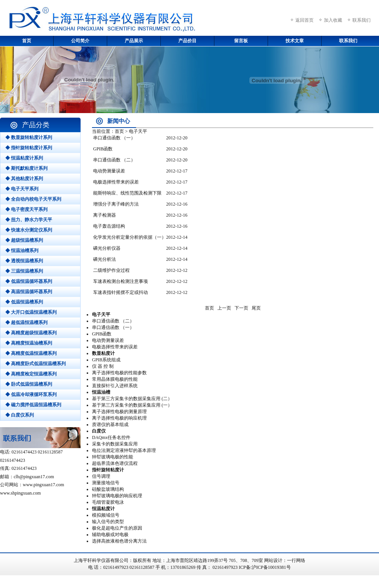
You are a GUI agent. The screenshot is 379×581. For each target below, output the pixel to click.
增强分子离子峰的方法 (116, 204)
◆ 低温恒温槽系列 (24, 302)
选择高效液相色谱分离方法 (119, 541)
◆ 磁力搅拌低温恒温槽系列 (33, 404)
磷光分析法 (104, 259)
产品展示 (134, 40)
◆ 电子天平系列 (21, 189)
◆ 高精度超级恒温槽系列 (31, 332)
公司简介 (80, 40)
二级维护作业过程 (111, 270)
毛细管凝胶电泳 (108, 502)
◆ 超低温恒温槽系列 (26, 322)
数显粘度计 (103, 353)
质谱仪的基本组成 (110, 424)
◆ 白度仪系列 (19, 415)
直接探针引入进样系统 (115, 385)
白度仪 (99, 431)
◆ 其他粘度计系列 (24, 178)
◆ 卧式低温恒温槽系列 (28, 384)
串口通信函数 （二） (114, 160)
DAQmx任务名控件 (111, 437)
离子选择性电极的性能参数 (119, 372)
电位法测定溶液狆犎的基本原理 (124, 450)
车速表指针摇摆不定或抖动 (120, 292)
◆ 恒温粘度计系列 (24, 158)
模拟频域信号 (105, 515)
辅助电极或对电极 (110, 534)
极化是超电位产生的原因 (117, 528)
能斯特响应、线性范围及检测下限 (127, 193)
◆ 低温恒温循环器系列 (28, 281)
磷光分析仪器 (107, 248)
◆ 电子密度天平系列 (26, 209)
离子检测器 (104, 215)
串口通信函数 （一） (114, 137)
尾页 (256, 308)
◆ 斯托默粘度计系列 (26, 168)
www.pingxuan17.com (43, 484)
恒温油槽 (101, 392)
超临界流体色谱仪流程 (115, 463)
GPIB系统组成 (106, 359)
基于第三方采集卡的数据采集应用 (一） (132, 405)
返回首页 (304, 20)
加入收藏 (333, 20)
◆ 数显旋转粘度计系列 (28, 137)
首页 (26, 40)
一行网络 (296, 560)
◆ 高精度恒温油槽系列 (28, 343)
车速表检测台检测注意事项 (120, 281)
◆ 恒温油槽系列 (21, 250)
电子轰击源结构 (109, 226)
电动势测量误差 (109, 171)
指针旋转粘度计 (108, 469)
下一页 (241, 308)
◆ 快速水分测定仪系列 (28, 230)
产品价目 (187, 40)
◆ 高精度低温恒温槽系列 (31, 353)
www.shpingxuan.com (20, 493)
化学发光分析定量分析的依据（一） (129, 237)
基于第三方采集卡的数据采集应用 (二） (132, 398)
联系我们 (361, 20)
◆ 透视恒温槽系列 (24, 260)
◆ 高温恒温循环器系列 (28, 291)
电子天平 (101, 314)
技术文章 (294, 40)
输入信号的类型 (108, 521)
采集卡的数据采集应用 (115, 444)
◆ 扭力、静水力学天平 (28, 219)
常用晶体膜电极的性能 (115, 379)
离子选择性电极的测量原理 (119, 411)
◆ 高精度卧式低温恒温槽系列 (35, 363)
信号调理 (101, 476)
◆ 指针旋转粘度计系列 (28, 147)
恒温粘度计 (103, 508)
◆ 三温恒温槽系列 (24, 271)
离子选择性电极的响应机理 (119, 418)
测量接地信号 (105, 482)
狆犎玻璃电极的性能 (112, 457)
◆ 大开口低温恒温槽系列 (31, 312)
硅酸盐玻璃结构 (108, 489)
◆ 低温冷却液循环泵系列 (31, 394)
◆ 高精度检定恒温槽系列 (31, 374)
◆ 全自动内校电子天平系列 (33, 199)
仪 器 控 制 (103, 366)
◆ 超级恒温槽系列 (24, 240)
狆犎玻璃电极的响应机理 (117, 495)
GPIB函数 (103, 149)
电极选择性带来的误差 (116, 182)
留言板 (241, 40)
